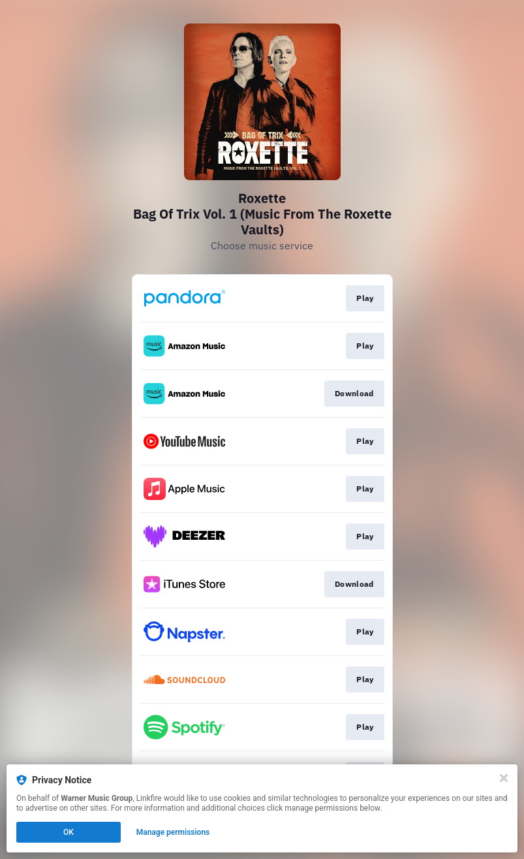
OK (68, 832)
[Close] (503, 778)
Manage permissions (173, 832)
